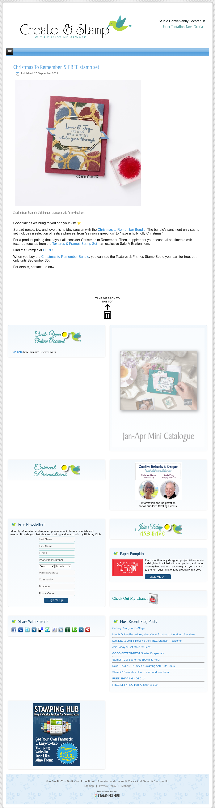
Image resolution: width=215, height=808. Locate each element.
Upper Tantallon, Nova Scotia (182, 26)
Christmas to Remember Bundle (65, 256)
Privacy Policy (107, 785)
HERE (47, 250)
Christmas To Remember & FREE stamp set (56, 67)
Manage (126, 785)
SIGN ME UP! (157, 576)
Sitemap (89, 785)
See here (17, 351)
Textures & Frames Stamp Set (74, 243)
